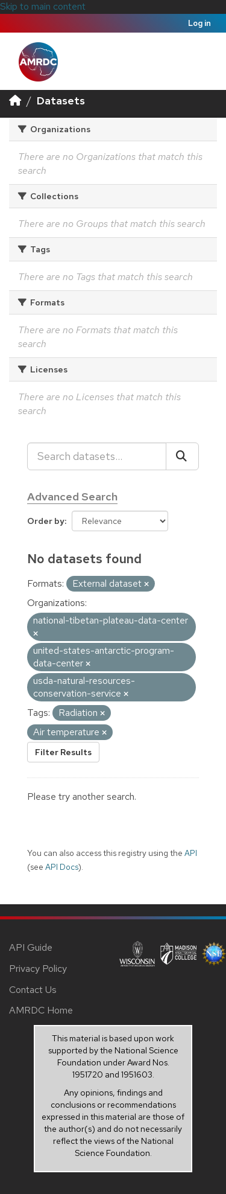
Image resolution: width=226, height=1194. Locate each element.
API (190, 853)
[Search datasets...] (96, 456)
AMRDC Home (41, 1010)
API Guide (30, 947)
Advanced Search (72, 496)
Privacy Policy (38, 968)
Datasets (61, 100)
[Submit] (182, 456)
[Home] (15, 100)
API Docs (61, 866)
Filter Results (63, 752)
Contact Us (33, 989)
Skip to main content (43, 6)
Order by (45, 521)
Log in (199, 23)
